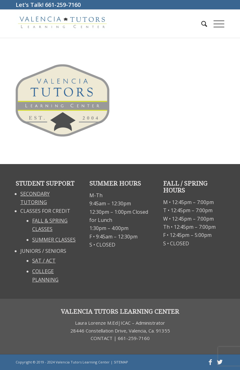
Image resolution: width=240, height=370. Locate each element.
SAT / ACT (44, 260)
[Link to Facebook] (210, 362)
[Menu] (215, 24)
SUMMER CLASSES (54, 239)
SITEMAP (121, 362)
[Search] (201, 24)
